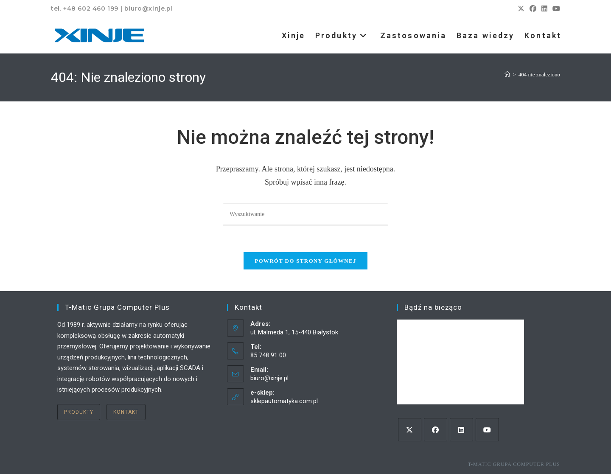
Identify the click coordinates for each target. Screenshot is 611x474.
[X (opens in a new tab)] (521, 9)
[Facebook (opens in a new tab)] (533, 9)
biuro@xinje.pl (269, 378)
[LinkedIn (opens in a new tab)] (544, 9)
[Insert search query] (305, 214)
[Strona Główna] (507, 74)
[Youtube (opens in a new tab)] (555, 9)
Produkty (78, 412)
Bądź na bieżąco (433, 307)
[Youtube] (487, 429)
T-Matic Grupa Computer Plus (514, 464)
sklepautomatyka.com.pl (284, 401)
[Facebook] (435, 429)
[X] (409, 429)
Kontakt (126, 412)
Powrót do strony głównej (305, 261)
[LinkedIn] (461, 429)
